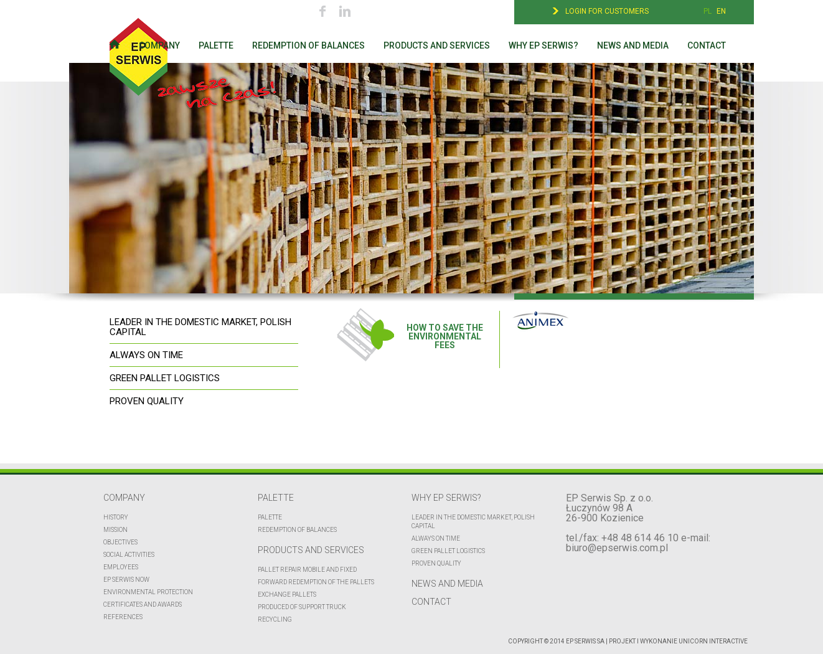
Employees (120, 567)
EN (721, 11)
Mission (115, 529)
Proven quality (436, 563)
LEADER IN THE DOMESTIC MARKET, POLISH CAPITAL (200, 327)
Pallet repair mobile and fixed (307, 569)
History (115, 517)
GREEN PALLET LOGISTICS (165, 378)
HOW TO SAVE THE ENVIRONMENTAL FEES (409, 328)
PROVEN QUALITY (147, 401)
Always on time (436, 538)
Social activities (128, 554)
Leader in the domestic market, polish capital (473, 521)
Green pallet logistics (448, 550)
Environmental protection (148, 592)
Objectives (120, 542)
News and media (633, 45)
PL (707, 11)
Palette (216, 45)
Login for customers (607, 11)
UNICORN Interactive (713, 641)
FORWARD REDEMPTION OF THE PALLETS (316, 582)
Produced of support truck (302, 607)
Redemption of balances (308, 45)
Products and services (436, 45)
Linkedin (344, 11)
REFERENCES (123, 617)
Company (159, 45)
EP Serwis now (126, 579)
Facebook (323, 11)
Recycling (275, 619)
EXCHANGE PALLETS (287, 594)
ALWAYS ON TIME (146, 355)
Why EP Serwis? (543, 45)
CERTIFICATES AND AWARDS (142, 604)
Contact (706, 45)
